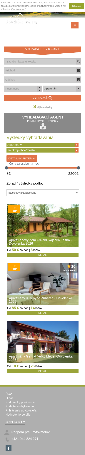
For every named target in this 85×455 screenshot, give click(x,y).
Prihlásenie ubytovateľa (21, 410)
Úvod (9, 394)
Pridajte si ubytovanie (20, 406)
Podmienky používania (20, 402)
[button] (78, 70)
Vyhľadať (43, 98)
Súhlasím (76, 6)
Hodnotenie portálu (18, 414)
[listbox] (62, 89)
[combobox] (40, 70)
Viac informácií (18, 9)
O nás (10, 398)
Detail (42, 254)
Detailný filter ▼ (21, 158)
